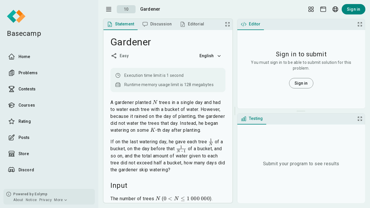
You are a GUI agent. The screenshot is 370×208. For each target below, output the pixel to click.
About (18, 200)
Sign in (353, 9)
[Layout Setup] (311, 9)
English (210, 56)
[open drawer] (108, 9)
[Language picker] (335, 9)
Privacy (45, 200)
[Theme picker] (323, 9)
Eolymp (41, 194)
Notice (31, 200)
